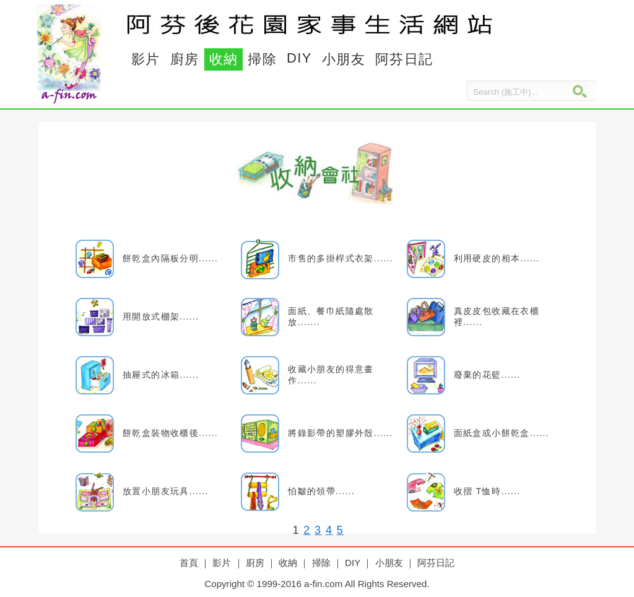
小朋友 (343, 59)
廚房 (184, 59)
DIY (299, 58)
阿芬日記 (404, 59)
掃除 (262, 59)
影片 (145, 59)
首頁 (189, 562)
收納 (223, 59)
